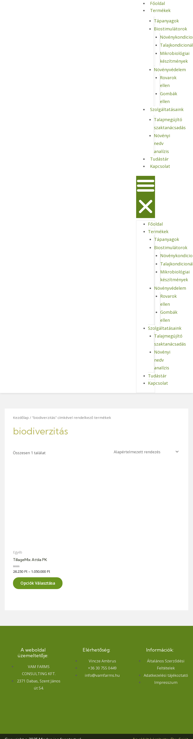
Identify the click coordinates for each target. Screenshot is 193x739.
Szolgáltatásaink (167, 109)
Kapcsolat (160, 166)
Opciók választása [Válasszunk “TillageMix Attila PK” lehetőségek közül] (38, 583)
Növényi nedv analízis (162, 143)
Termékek (160, 10)
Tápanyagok (166, 21)
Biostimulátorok (170, 29)
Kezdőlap (21, 417)
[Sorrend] (145, 451)
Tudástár (159, 159)
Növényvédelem (170, 69)
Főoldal (155, 224)
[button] (145, 197)
